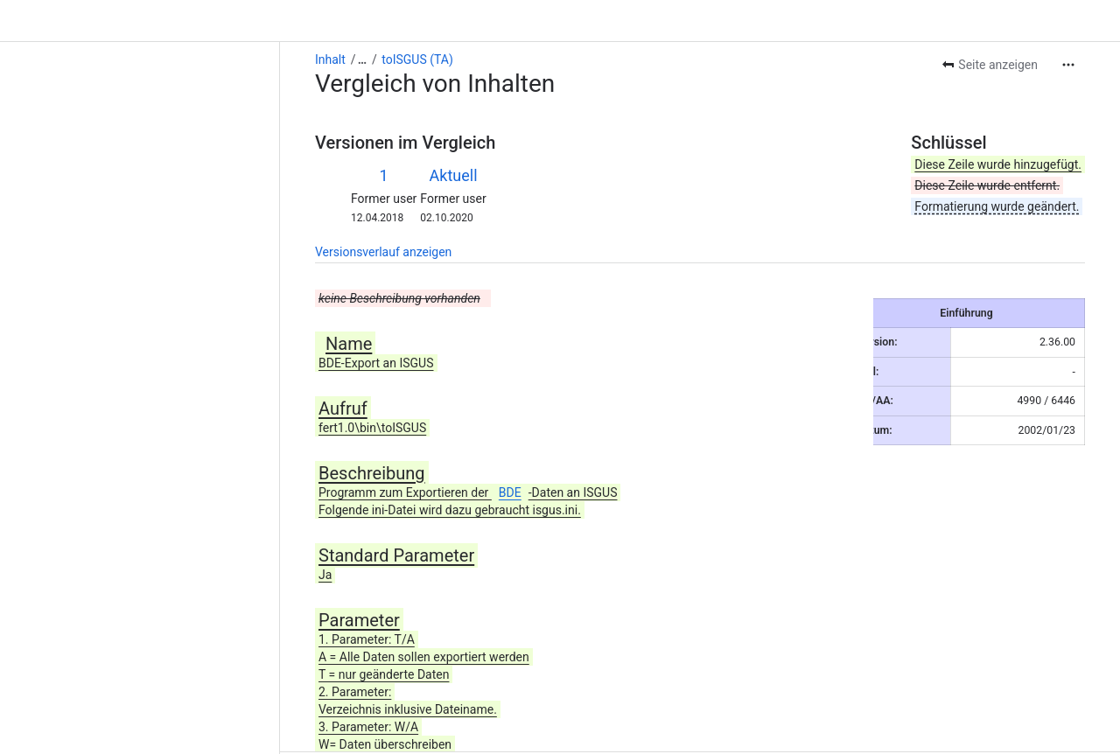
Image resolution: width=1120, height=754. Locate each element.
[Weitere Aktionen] (1068, 23)
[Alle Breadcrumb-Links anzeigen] (82, 17)
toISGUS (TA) (137, 17)
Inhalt (50, 17)
